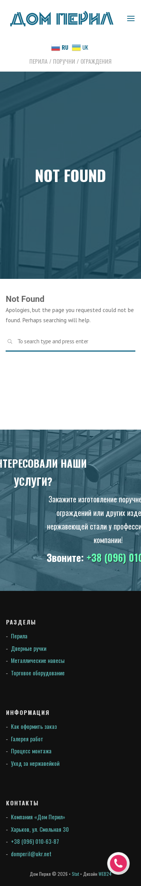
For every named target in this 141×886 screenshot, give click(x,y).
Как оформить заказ (34, 726)
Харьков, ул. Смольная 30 (40, 829)
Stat (75, 874)
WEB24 (105, 874)
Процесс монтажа (31, 751)
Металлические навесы (38, 660)
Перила (19, 636)
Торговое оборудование (38, 673)
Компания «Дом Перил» (38, 817)
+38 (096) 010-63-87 (35, 841)
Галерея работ (27, 739)
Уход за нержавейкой (35, 763)
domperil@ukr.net (31, 853)
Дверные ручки (28, 648)
